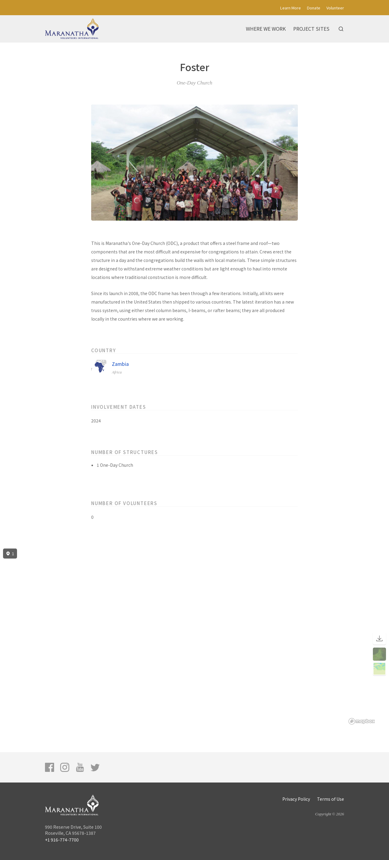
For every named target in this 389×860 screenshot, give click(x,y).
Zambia (120, 364)
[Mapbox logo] (361, 721)
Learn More (290, 8)
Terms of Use (330, 799)
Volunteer (335, 8)
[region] (194, 636)
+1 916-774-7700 (62, 840)
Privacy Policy (296, 799)
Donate (313, 8)
